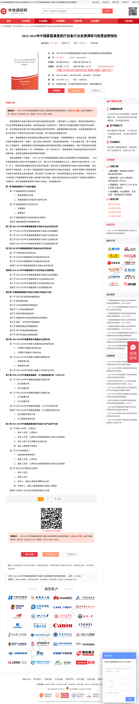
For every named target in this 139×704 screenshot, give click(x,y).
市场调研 (16, 158)
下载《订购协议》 (80, 80)
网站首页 (95, 2)
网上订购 (29, 554)
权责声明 (69, 679)
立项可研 (78, 21)
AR (47, 149)
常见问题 (59, 679)
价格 (51, 170)
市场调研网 (7, 26)
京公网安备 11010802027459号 (79, 689)
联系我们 (105, 2)
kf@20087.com (62, 80)
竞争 (59, 174)
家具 (38, 318)
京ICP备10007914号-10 (56, 689)
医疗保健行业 (18, 26)
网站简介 (125, 2)
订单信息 (122, 181)
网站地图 (102, 679)
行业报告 (43, 21)
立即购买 (56, 91)
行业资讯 (26, 21)
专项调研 (60, 21)
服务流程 (115, 2)
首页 (9, 21)
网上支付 (128, 185)
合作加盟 (80, 679)
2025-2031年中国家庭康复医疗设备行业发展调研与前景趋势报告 (49, 26)
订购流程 (48, 679)
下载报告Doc (96, 91)
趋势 (52, 244)
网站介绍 (26, 679)
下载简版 (94, 43)
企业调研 (95, 21)
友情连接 (91, 679)
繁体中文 (135, 2)
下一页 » (58, 499)
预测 (82, 170)
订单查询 (128, 21)
